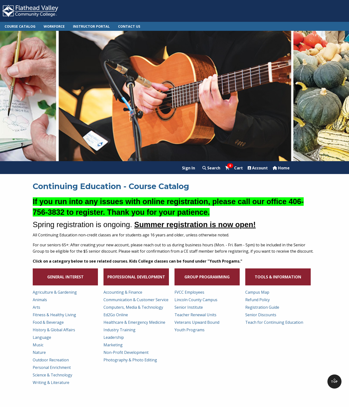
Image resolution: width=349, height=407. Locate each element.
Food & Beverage (48, 322)
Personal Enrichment (52, 367)
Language (42, 337)
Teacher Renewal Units (195, 314)
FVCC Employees (189, 292)
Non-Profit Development (126, 352)
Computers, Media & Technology (133, 307)
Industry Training (119, 329)
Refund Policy (257, 299)
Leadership (113, 337)
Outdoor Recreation (51, 360)
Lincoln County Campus (195, 299)
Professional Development (136, 277)
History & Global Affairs (54, 329)
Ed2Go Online (115, 314)
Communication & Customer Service (135, 299)
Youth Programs (189, 329)
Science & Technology (52, 375)
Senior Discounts (260, 314)
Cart (234, 168)
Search (211, 168)
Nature (39, 352)
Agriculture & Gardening (55, 292)
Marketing (113, 345)
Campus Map (257, 292)
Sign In (188, 168)
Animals (40, 299)
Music (38, 345)
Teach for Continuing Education (274, 322)
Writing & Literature (51, 382)
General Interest (65, 277)
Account (258, 168)
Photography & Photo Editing (130, 360)
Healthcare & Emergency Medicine (134, 322)
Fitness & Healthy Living (54, 314)
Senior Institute (188, 307)
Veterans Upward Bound (196, 322)
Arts (36, 307)
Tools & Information (278, 277)
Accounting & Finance (122, 292)
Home (281, 168)
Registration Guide (262, 307)
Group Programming (207, 277)
